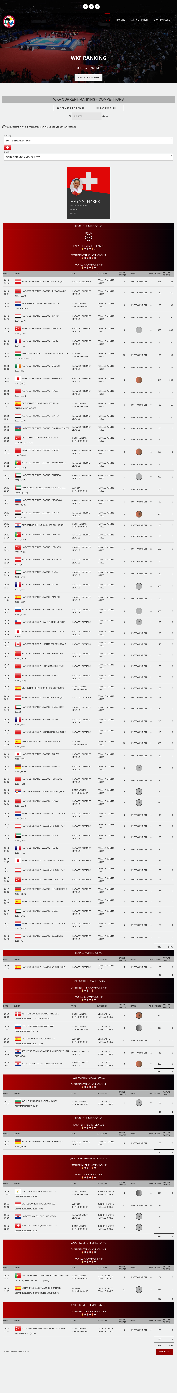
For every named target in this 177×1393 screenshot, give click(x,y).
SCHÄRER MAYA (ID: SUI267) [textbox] (23, 157)
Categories (106, 108)
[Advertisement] (88, 1373)
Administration (139, 20)
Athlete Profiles (71, 108)
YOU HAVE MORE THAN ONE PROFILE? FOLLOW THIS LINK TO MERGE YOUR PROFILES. (39, 127)
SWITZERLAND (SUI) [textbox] (18, 140)
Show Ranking (88, 77)
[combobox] (88, 140)
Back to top (164, 1352)
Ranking (120, 20)
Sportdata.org (162, 20)
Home (107, 20)
